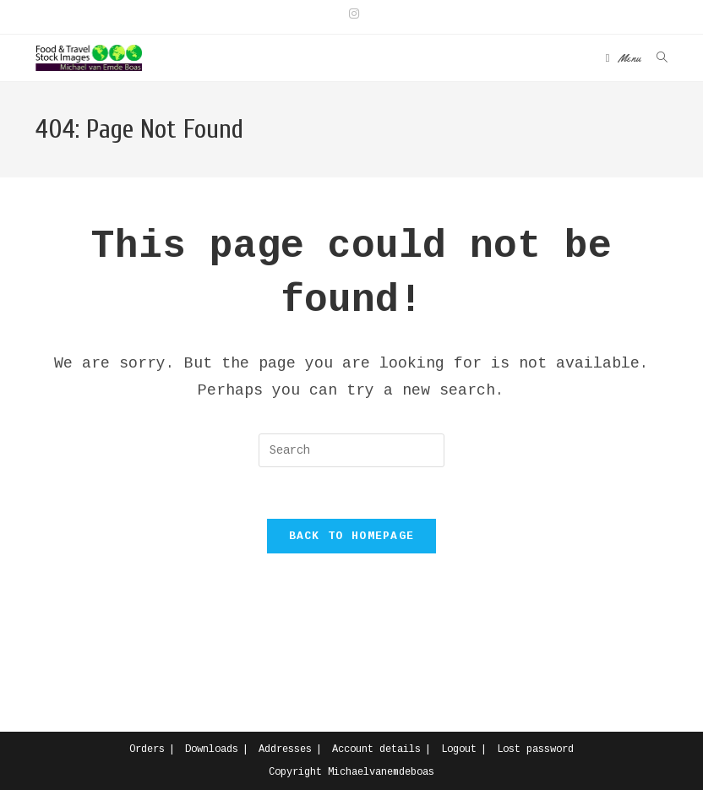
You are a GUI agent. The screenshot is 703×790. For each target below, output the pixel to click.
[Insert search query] (351, 450)
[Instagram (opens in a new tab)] (351, 14)
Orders (147, 749)
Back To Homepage (352, 536)
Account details (376, 749)
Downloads (211, 749)
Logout (459, 749)
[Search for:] (656, 58)
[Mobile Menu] (625, 58)
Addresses (285, 749)
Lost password (535, 749)
